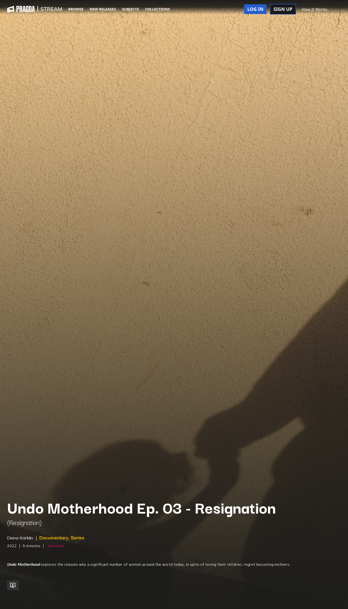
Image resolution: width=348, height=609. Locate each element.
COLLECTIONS (157, 9)
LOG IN (255, 9)
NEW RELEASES (102, 9)
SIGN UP (283, 9)
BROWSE (75, 9)
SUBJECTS (130, 9)
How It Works (314, 9)
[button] (335, 9)
